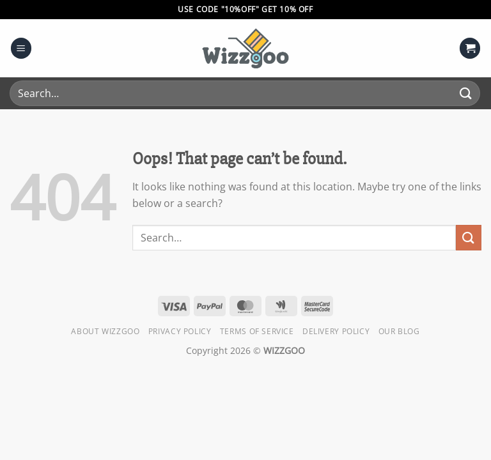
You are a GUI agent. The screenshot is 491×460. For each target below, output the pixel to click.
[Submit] (466, 92)
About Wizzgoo (105, 331)
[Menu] (21, 48)
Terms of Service (257, 331)
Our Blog (399, 331)
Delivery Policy (336, 331)
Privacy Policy (180, 331)
